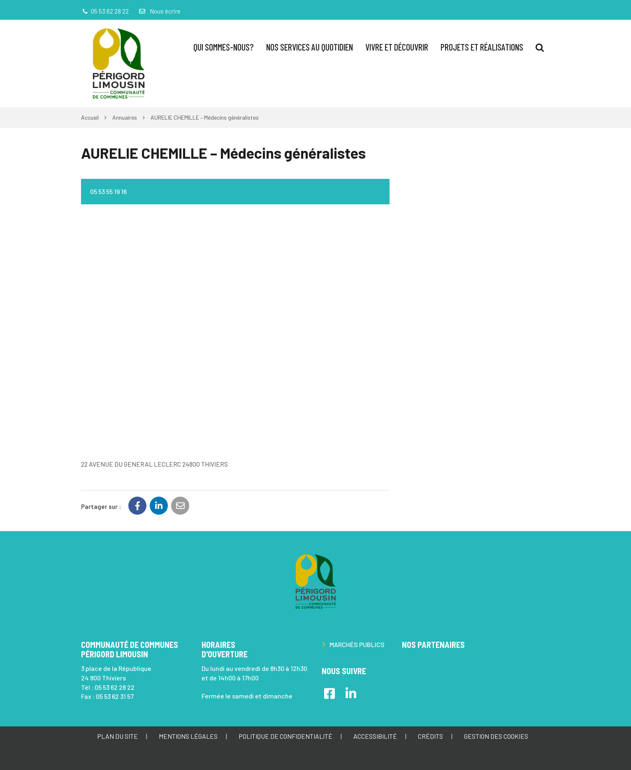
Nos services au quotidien (309, 47)
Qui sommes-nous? (223, 47)
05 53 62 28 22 (115, 687)
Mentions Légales (188, 736)
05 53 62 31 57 (115, 696)
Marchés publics (353, 644)
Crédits (430, 736)
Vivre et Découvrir (396, 47)
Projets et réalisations (482, 47)
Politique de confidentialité (285, 736)
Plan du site (117, 736)
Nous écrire (159, 11)
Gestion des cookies (496, 736)
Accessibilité (375, 736)
